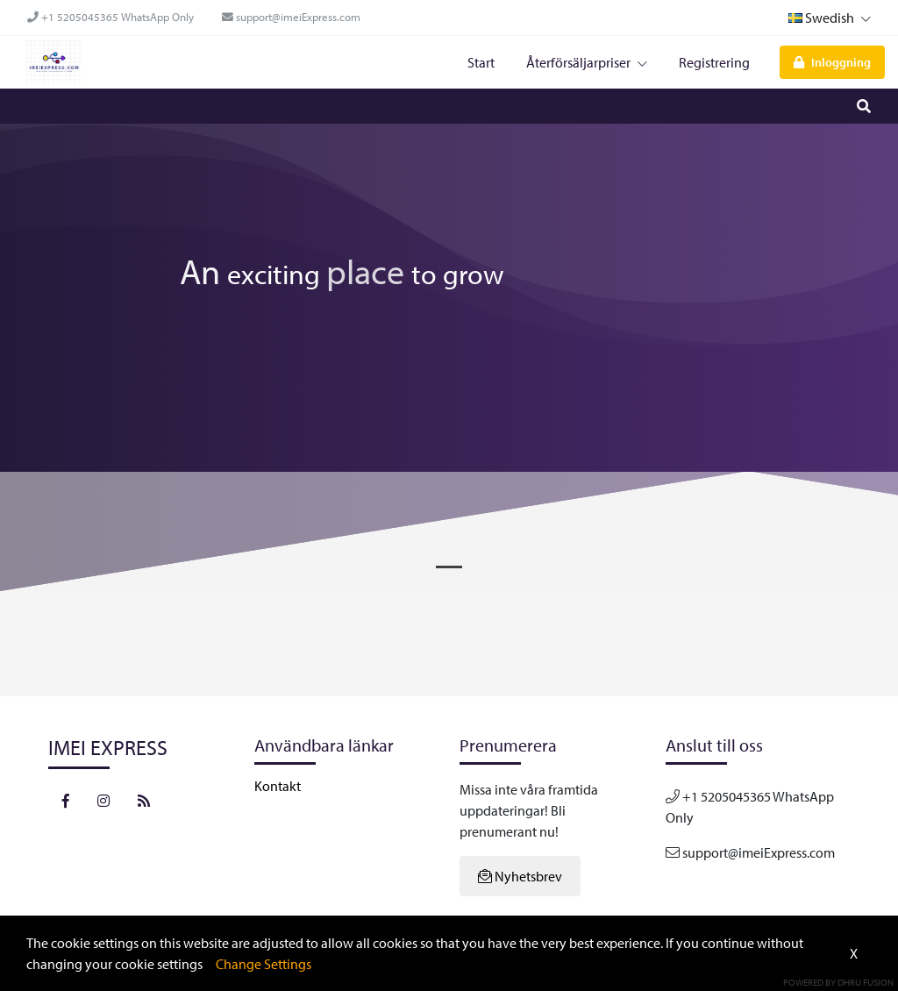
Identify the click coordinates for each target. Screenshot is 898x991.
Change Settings (263, 964)
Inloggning (832, 61)
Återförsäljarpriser (586, 62)
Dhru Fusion (865, 982)
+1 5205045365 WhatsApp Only (110, 17)
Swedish (829, 17)
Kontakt (277, 786)
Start (481, 62)
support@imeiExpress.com (291, 17)
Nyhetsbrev (520, 876)
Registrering (714, 62)
